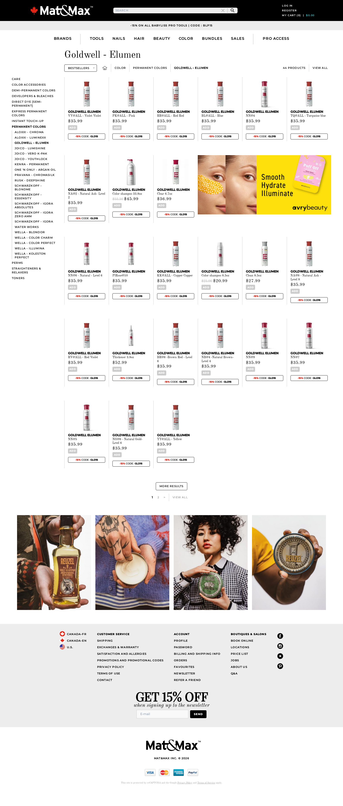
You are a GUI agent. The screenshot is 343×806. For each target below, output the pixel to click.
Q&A (234, 687)
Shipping (105, 654)
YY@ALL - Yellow (169, 453)
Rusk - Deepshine (30, 194)
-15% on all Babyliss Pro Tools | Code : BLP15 (171, 39)
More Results (171, 500)
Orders (180, 674)
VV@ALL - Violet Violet (84, 130)
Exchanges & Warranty (118, 661)
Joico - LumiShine (30, 162)
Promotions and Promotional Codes (130, 674)
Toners (18, 292)
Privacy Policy (110, 681)
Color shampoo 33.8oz (127, 207)
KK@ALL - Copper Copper (175, 289)
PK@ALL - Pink (123, 130)
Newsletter (184, 687)
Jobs (235, 674)
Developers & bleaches (32, 110)
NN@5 (72, 453)
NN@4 (250, 130)
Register (289, 17)
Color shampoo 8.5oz (215, 289)
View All (320, 82)
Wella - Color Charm (34, 251)
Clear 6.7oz (164, 207)
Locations (240, 661)
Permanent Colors (150, 82)
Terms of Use (108, 687)
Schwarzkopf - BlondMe (28, 201)
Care (16, 93)
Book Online (242, 654)
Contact (104, 694)
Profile (181, 654)
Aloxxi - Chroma (29, 146)
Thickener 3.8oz (123, 371)
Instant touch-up (28, 135)
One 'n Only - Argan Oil (35, 183)
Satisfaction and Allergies (121, 667)
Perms (17, 277)
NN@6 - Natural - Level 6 (85, 289)
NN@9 (250, 371)
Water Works (27, 241)
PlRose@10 (120, 289)
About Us (239, 681)
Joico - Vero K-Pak (31, 167)
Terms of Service (206, 797)
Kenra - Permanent (32, 178)
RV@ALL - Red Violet (83, 371)
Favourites (184, 681)
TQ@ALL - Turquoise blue (308, 130)
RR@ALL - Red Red (170, 130)
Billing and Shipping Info (197, 667)
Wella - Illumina (29, 262)
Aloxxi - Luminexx (30, 151)
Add (72, 141)
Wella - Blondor (30, 246)
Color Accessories (29, 99)
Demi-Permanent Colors (33, 104)
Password (183, 661)
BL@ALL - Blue (212, 130)
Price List (239, 667)
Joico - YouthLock (31, 173)
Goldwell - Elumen (191, 82)
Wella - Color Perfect (35, 257)
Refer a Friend (187, 694)
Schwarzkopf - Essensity (28, 210)
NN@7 (294, 371)
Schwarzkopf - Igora (34, 235)
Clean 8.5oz (253, 289)
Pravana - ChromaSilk (35, 189)
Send (198, 728)
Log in (287, 12)
